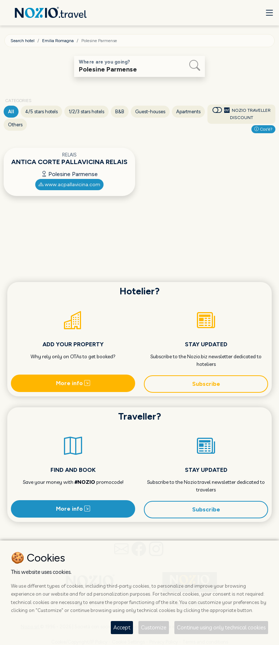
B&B (119, 111)
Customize (153, 627)
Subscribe (206, 383)
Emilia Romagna (58, 40)
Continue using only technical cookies (221, 627)
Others (15, 124)
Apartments (188, 111)
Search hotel (23, 40)
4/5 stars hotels (41, 111)
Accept (121, 627)
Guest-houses (150, 111)
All (11, 111)
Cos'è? (263, 129)
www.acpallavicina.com (69, 184)
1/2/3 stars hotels (86, 111)
